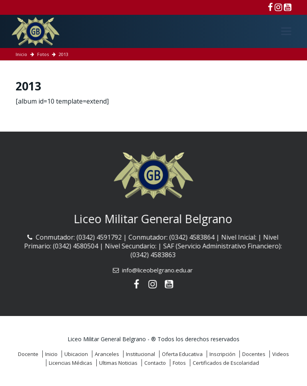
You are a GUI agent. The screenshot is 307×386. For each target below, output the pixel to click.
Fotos (43, 54)
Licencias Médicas (70, 362)
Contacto (155, 362)
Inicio (21, 54)
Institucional (140, 354)
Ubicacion (76, 354)
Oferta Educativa (182, 354)
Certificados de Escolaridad (226, 362)
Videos (280, 354)
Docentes (253, 354)
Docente (28, 354)
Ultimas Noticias (118, 362)
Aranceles (107, 354)
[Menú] (286, 31)
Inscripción (222, 354)
